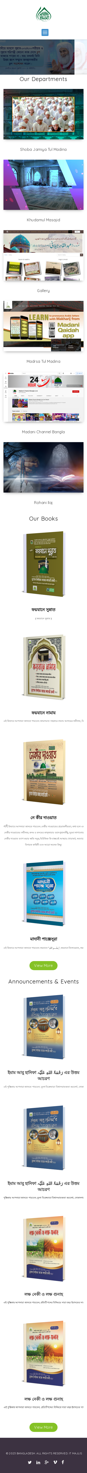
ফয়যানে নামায (43, 712)
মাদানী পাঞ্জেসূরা (43, 939)
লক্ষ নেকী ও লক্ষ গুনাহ (43, 1294)
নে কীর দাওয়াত (43, 817)
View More (43, 965)
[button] (45, 32)
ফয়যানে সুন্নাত (43, 609)
